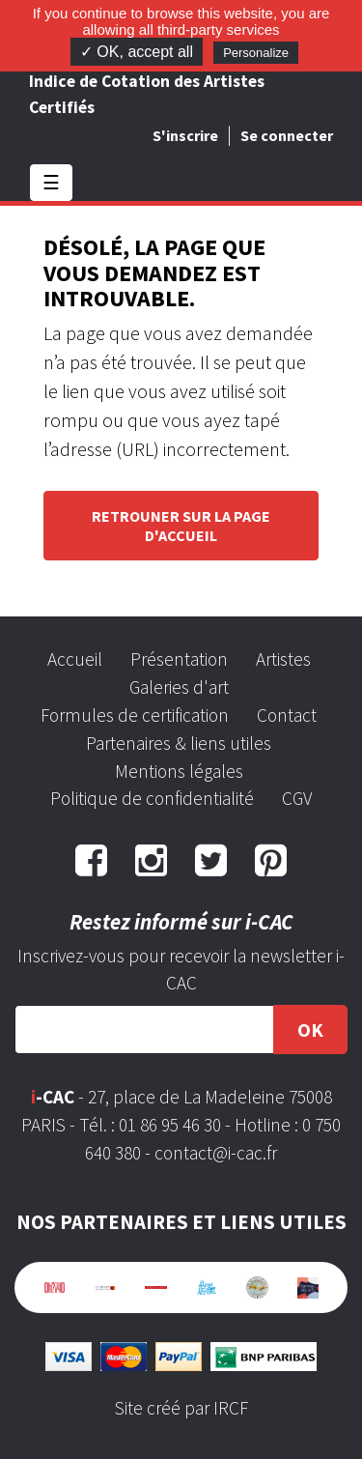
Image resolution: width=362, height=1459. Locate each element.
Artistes (283, 659)
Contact (287, 715)
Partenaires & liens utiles (178, 743)
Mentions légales (179, 771)
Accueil (74, 659)
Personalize (256, 52)
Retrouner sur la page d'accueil (181, 525)
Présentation (179, 659)
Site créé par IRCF (181, 1407)
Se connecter (286, 135)
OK (310, 1029)
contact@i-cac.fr (215, 1152)
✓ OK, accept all (136, 51)
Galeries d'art (179, 687)
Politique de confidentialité (152, 798)
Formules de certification (135, 715)
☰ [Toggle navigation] (51, 182)
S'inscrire (185, 135)
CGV (297, 798)
